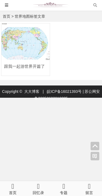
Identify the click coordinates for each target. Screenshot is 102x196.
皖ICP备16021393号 (65, 91)
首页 (6, 16)
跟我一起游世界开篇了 (24, 66)
